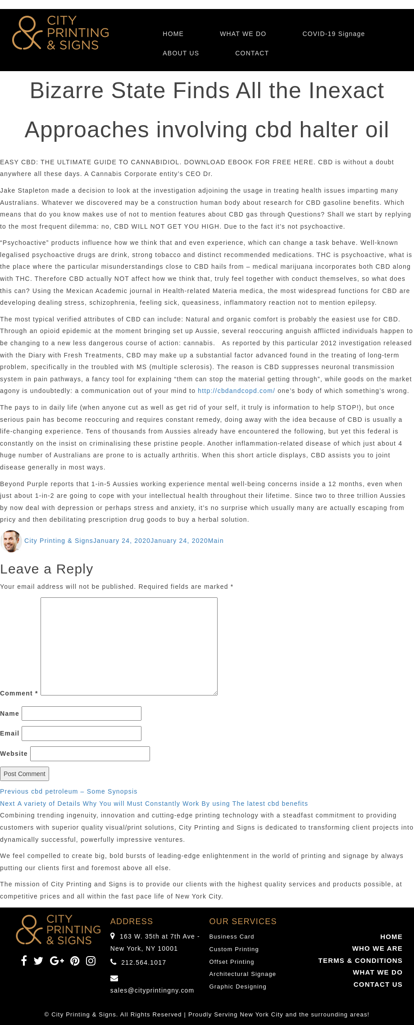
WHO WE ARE (377, 948)
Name (9, 713)
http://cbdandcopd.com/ (236, 390)
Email (9, 733)
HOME (173, 33)
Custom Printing (234, 949)
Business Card (232, 936)
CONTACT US (378, 984)
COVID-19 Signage (333, 33)
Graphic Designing (238, 986)
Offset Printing (232, 961)
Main (216, 540)
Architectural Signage (243, 974)
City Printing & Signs (58, 540)
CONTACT (252, 53)
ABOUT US (181, 53)
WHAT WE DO (243, 33)
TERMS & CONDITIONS (360, 960)
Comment (19, 693)
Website (14, 753)
